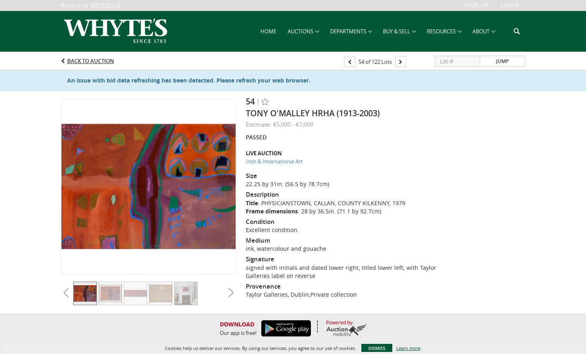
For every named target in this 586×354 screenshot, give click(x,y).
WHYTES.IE (106, 5)
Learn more (408, 348)
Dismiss (376, 348)
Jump (502, 61)
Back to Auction (90, 61)
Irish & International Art (274, 161)
